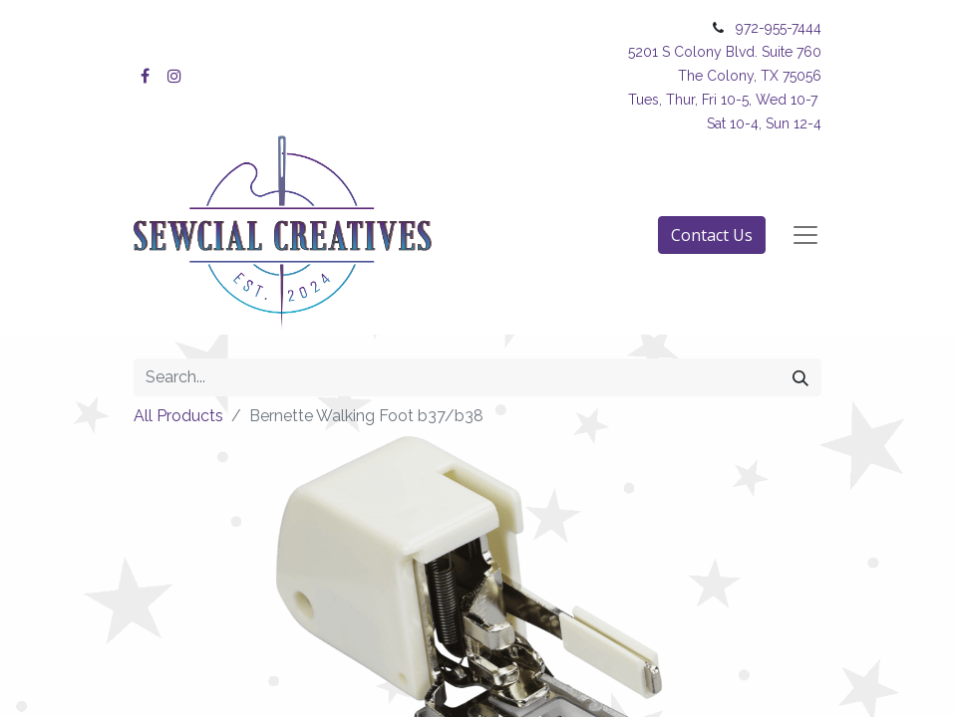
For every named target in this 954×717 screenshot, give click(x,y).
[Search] (800, 377)
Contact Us (712, 235)
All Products (178, 415)
